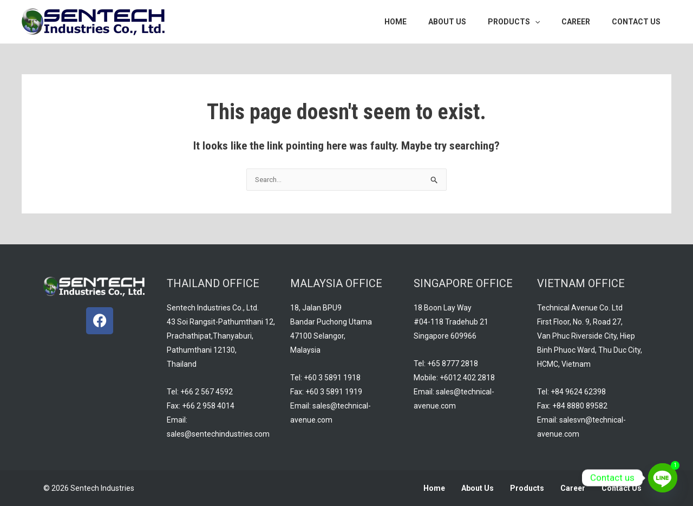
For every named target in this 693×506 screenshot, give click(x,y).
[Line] (662, 477)
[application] (551, 21)
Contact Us (622, 488)
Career (572, 488)
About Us (477, 488)
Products (527, 488)
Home (434, 488)
